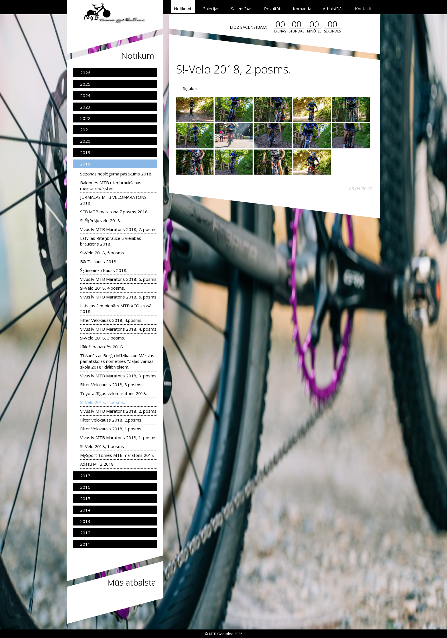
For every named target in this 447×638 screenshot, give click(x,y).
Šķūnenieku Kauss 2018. (103, 270)
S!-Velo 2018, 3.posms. (102, 338)
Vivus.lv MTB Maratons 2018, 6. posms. (118, 279)
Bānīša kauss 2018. (98, 261)
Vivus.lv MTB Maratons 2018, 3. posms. (118, 376)
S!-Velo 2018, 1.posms (102, 446)
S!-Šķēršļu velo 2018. (100, 220)
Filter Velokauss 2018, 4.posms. (111, 320)
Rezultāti (272, 8)
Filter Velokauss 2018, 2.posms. (111, 420)
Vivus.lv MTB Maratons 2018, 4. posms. (118, 329)
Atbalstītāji (333, 8)
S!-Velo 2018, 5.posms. (102, 252)
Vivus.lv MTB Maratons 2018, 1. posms (118, 437)
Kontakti (363, 8)
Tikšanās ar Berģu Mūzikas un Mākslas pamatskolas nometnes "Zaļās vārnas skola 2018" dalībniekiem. (117, 361)
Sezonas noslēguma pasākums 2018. (116, 174)
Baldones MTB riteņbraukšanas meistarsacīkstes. (110, 185)
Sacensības (242, 8)
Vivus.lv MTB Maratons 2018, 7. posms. (118, 229)
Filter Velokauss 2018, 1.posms (110, 429)
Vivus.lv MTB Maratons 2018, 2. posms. (118, 411)
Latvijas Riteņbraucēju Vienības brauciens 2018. (110, 241)
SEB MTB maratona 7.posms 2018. (114, 211)
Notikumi (182, 8)
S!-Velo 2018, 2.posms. (102, 402)
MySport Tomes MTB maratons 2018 (117, 455)
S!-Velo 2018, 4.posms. (102, 288)
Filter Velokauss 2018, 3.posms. (111, 384)
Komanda (302, 8)
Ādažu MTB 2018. (97, 464)
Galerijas (211, 8)
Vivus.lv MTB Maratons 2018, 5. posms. (118, 297)
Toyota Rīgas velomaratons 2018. (113, 393)
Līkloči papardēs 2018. (102, 346)
